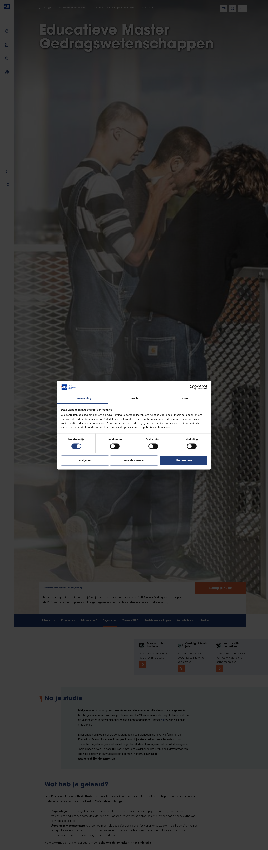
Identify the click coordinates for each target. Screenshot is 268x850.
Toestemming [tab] (82, 398)
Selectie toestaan (134, 460)
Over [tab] (185, 398)
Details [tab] (134, 398)
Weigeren (85, 460)
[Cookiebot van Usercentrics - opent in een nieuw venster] (192, 387)
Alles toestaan (183, 460)
